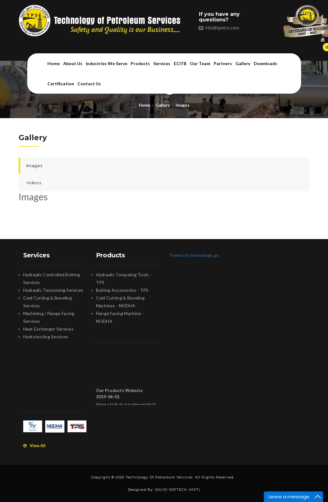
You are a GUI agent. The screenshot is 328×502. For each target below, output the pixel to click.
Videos (34, 182)
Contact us (89, 83)
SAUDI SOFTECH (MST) (177, 489)
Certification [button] (60, 83)
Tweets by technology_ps (194, 255)
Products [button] (140, 63)
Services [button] (161, 63)
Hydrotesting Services (45, 336)
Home (53, 63)
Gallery (163, 105)
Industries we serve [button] (106, 63)
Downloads (265, 63)
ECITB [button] (180, 63)
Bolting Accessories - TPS (122, 290)
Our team (200, 63)
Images (183, 105)
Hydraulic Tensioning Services (53, 290)
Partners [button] (223, 63)
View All (34, 445)
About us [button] (72, 63)
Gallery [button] (242, 63)
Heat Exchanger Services (48, 328)
